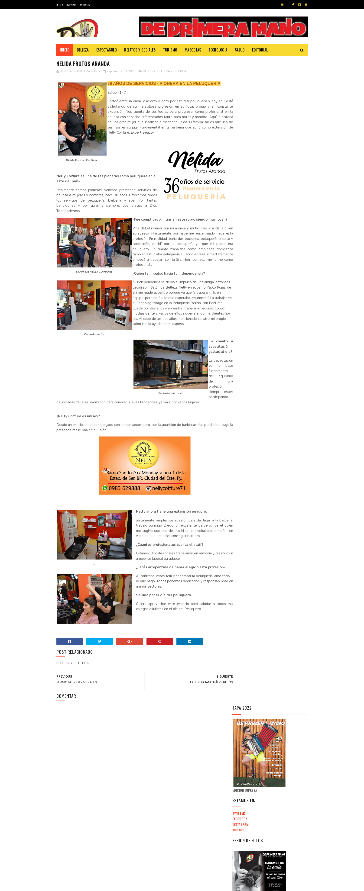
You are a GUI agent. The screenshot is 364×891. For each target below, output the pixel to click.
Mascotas (193, 50)
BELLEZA (149, 72)
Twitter (238, 167)
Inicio (59, 4)
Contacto (85, 4)
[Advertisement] (271, 608)
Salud (240, 50)
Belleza (83, 50)
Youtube (239, 184)
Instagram (240, 178)
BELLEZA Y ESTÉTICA (171, 72)
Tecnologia (218, 50)
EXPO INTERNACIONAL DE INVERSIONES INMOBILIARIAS (264, 668)
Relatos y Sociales (140, 50)
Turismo (170, 50)
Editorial (260, 50)
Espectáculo (106, 50)
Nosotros (71, 4)
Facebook (239, 173)
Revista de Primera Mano (142, 885)
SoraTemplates (79, 885)
